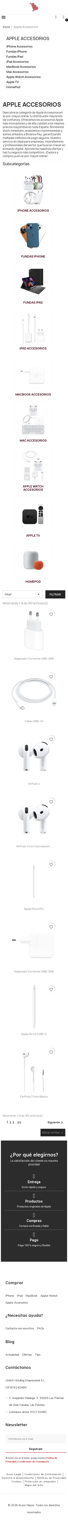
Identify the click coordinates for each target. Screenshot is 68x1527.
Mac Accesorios (17, 72)
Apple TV (12, 82)
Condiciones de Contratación (33, 1461)
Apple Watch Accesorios (23, 77)
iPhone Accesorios (19, 46)
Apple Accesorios (27, 38)
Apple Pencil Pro (34, 909)
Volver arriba (53, 1132)
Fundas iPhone (16, 51)
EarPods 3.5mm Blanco (34, 1096)
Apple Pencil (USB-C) (34, 1034)
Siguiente (56, 1122)
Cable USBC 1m (34, 721)
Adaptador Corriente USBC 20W (34, 658)
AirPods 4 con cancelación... (34, 846)
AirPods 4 (34, 783)
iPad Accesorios (17, 62)
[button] (3, 17)
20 (19, 1122)
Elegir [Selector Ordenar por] (23, 594)
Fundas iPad (14, 57)
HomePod (13, 87)
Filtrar (55, 594)
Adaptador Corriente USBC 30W (34, 971)
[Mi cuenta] (63, 17)
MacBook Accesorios (21, 67)
